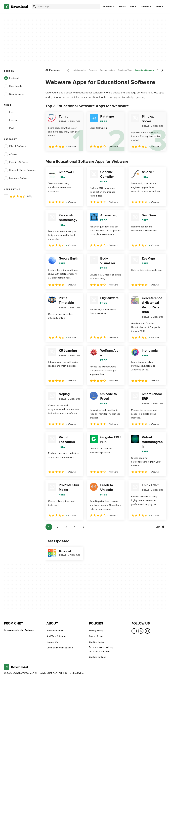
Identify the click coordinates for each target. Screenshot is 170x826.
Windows (108, 6)
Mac (121, 6)
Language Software (16, 178)
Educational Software (144, 70)
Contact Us (52, 642)
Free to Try (12, 120)
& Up (18, 196)
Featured (11, 78)
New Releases (14, 94)
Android (145, 6)
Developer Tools (125, 70)
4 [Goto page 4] (74, 526)
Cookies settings (97, 657)
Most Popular (13, 86)
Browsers (93, 70)
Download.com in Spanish (59, 647)
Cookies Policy (96, 642)
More (160, 6)
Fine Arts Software (16, 162)
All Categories (80, 70)
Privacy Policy (96, 630)
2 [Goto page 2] (57, 526)
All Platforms (53, 70)
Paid (9, 128)
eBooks (10, 154)
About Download (55, 630)
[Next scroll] (162, 70)
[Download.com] (16, 6)
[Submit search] (34, 6)
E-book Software (15, 146)
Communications (107, 70)
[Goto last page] (160, 527)
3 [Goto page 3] (66, 526)
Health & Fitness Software (20, 170)
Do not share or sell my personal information (101, 649)
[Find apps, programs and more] (66, 6)
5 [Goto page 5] (83, 526)
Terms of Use (96, 636)
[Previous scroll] (68, 70)
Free (9, 112)
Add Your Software (56, 636)
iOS (132, 6)
